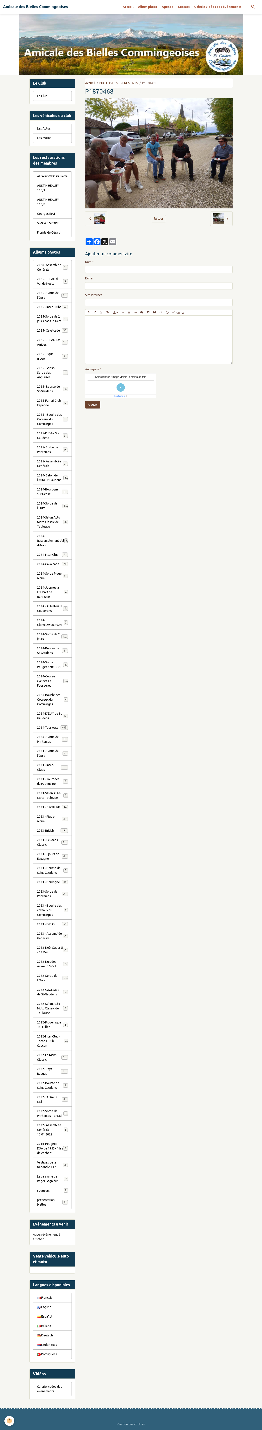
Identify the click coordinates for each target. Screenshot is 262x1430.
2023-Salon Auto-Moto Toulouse (52, 795)
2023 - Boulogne (52, 882)
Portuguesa (47, 1354)
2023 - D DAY (52, 924)
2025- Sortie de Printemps (52, 450)
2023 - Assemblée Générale (52, 936)
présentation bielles (52, 1202)
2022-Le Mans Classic (52, 1057)
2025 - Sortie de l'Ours (52, 295)
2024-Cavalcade (52, 564)
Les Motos (44, 138)
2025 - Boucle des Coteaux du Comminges (53, 419)
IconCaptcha (119, 396)
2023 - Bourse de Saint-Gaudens (52, 870)
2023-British (52, 830)
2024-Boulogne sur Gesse (52, 492)
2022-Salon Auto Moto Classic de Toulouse (53, 1008)
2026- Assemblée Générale (52, 267)
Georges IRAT (46, 213)
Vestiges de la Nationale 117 (52, 1165)
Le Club (42, 96)
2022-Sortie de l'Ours (52, 978)
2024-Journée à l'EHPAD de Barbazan (52, 592)
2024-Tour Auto (52, 727)
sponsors (52, 1190)
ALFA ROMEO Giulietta (52, 176)
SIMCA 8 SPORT (48, 223)
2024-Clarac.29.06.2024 (52, 622)
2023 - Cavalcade (52, 807)
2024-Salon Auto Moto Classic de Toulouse (53, 522)
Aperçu (178, 312)
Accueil (128, 7)
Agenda (167, 7)
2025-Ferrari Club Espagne (52, 403)
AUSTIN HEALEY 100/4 (48, 188)
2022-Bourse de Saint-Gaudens (52, 1085)
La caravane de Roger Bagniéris (52, 1179)
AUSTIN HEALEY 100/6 (48, 202)
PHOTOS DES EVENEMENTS (118, 83)
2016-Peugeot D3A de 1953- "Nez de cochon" (53, 1148)
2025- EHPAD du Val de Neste (52, 281)
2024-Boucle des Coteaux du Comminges (52, 699)
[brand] (35, 7)
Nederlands (47, 1345)
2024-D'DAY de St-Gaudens (52, 716)
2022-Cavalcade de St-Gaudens (52, 992)
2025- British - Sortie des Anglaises (53, 372)
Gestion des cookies (131, 1424)
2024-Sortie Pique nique (52, 576)
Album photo (147, 7)
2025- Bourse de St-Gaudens (52, 389)
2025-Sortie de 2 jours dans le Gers (53, 319)
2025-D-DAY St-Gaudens (52, 436)
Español (44, 1316)
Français (44, 1297)
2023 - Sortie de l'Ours (52, 753)
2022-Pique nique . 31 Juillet (52, 1025)
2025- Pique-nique (52, 356)
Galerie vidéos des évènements (217, 7)
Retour (158, 218)
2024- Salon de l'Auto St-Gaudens (52, 478)
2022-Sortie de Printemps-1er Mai (52, 1113)
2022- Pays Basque (52, 1071)
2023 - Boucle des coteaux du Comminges (52, 910)
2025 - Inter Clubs (52, 307)
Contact (184, 7)
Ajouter (93, 404)
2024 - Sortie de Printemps (52, 739)
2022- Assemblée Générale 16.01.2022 (52, 1129)
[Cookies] (9, 1421)
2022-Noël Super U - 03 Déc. (52, 950)
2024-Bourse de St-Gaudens (52, 651)
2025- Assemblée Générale (52, 464)
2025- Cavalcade (52, 330)
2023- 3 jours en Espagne (52, 856)
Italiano (44, 1326)
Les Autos (44, 128)
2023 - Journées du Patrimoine (52, 781)
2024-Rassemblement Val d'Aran (52, 540)
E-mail (89, 278)
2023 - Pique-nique (52, 819)
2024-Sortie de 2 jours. (52, 636)
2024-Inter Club (52, 554)
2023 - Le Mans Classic (52, 842)
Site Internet (93, 295)
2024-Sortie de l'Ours (52, 506)
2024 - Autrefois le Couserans (52, 608)
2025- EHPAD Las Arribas (52, 342)
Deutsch (45, 1335)
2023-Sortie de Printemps (52, 894)
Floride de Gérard (49, 232)
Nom (88, 262)
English (44, 1307)
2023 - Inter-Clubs (52, 767)
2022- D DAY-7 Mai (52, 1099)
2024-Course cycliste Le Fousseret (52, 681)
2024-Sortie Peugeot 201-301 (52, 665)
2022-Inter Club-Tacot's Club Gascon (52, 1041)
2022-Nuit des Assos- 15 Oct (52, 964)
